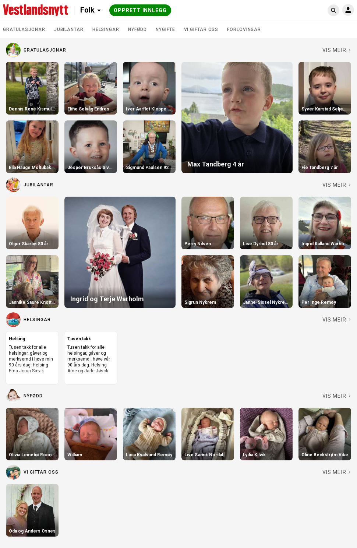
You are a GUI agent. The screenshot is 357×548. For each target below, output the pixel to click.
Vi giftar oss (201, 29)
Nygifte (165, 29)
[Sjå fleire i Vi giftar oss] (336, 472)
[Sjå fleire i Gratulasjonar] (336, 50)
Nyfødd (137, 29)
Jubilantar (69, 29)
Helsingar (105, 29)
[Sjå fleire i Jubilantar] (336, 185)
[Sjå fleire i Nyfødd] (336, 396)
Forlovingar (244, 29)
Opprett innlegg (140, 10)
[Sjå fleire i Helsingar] (336, 320)
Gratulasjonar (24, 29)
